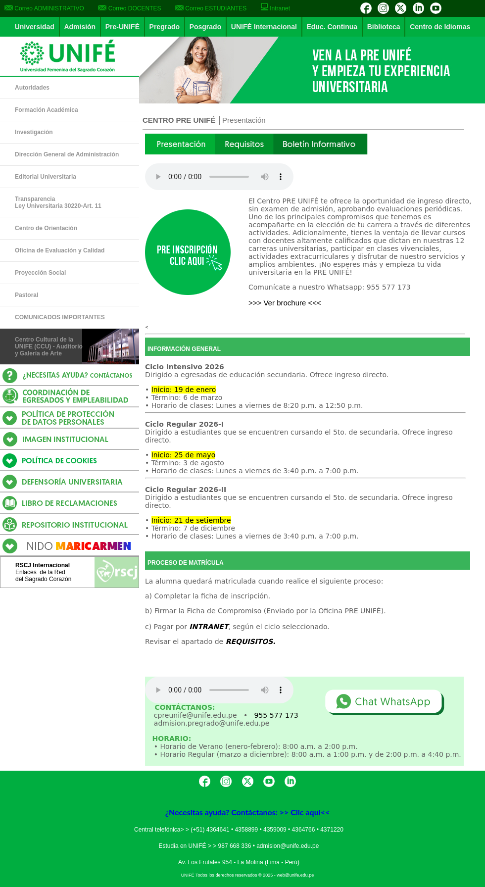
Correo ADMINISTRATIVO (44, 8)
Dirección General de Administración (67, 154)
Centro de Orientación (46, 228)
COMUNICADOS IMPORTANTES (60, 317)
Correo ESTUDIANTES (210, 8)
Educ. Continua (331, 27)
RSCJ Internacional (42, 565)
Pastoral (26, 295)
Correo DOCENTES (129, 8)
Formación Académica (46, 109)
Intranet (275, 8)
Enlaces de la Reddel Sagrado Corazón (43, 576)
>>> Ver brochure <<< (284, 302)
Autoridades (32, 87)
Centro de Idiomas (440, 27)
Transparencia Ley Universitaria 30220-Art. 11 (58, 202)
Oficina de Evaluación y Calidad (59, 250)
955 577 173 (276, 715)
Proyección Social (40, 272)
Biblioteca (383, 27)
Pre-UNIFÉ (122, 27)
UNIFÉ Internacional (264, 27)
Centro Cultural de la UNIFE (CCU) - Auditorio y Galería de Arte (49, 346)
